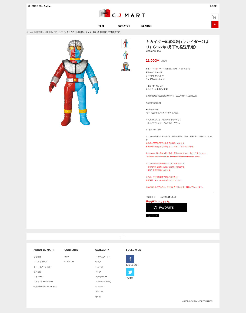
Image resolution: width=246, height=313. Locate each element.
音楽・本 (99, 291)
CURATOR (38, 32)
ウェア (98, 262)
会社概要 (37, 257)
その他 (98, 296)
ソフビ (62, 32)
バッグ (98, 272)
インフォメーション (42, 267)
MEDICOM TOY (51, 32)
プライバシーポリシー (43, 281)
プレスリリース (40, 262)
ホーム (29, 32)
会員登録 (37, 272)
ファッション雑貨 (103, 281)
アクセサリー (101, 277)
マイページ (38, 277)
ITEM (66, 257)
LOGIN (213, 6)
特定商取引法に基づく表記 (45, 286)
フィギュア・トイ (103, 257)
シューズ (99, 267)
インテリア (100, 286)
